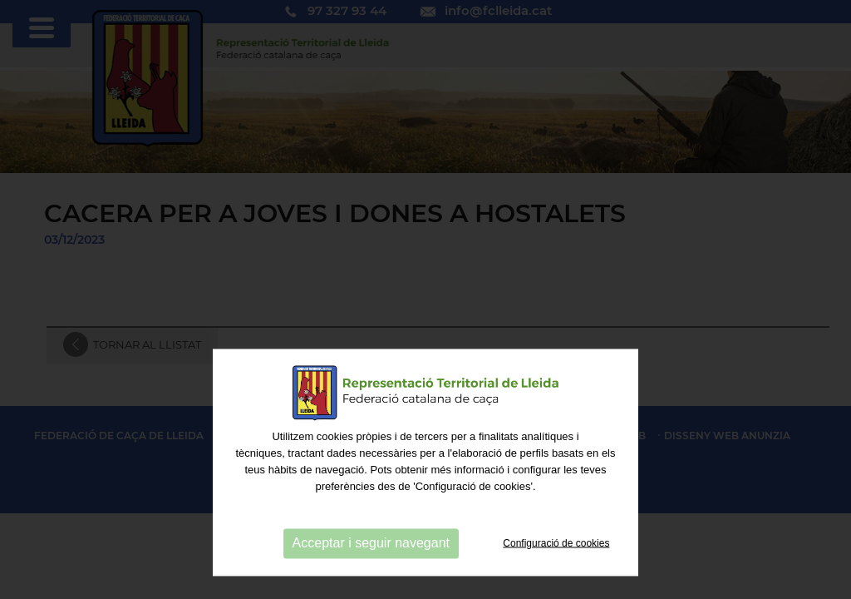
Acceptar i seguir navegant (371, 579)
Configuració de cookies (556, 578)
